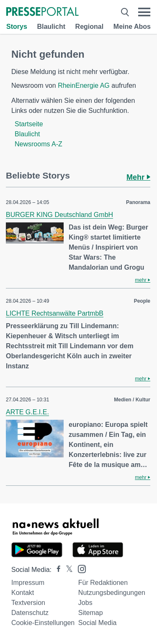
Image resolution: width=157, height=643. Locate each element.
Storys (16, 26)
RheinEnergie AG (84, 85)
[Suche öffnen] (125, 12)
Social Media (97, 622)
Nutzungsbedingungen (111, 592)
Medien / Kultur (132, 400)
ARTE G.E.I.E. (27, 412)
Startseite (29, 124)
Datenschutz (30, 612)
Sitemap (90, 612)
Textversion (28, 602)
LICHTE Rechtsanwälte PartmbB (54, 313)
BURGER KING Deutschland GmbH (59, 214)
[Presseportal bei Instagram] (79, 568)
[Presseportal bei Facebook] (56, 569)
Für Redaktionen (103, 582)
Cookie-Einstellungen (43, 622)
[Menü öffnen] (144, 12)
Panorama (138, 202)
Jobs (85, 602)
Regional (89, 26)
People (142, 301)
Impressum (27, 582)
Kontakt (22, 592)
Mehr (138, 177)
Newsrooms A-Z (38, 144)
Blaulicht (51, 26)
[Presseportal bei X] (67, 569)
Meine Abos (132, 26)
